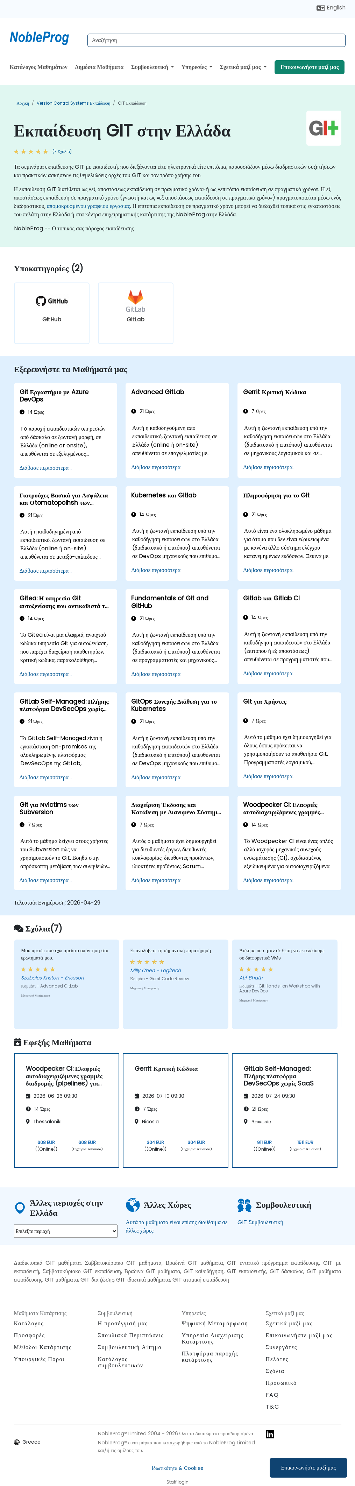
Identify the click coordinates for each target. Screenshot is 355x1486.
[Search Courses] (216, 40)
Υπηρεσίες (195, 67)
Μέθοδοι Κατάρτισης (43, 1347)
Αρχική (23, 103)
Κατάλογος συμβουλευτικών (120, 1362)
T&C (272, 1407)
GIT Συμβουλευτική (260, 1222)
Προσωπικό (281, 1383)
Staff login (177, 1482)
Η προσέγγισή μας (123, 1323)
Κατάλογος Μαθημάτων (39, 67)
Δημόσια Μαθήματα (99, 67)
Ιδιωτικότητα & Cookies (177, 1468)
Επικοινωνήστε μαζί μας (308, 1468)
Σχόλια (275, 1371)
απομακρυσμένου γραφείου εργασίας (88, 206)
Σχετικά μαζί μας (241, 67)
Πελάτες (277, 1359)
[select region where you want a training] (66, 1231)
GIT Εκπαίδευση (132, 103)
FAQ (272, 1395)
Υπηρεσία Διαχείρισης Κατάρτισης (213, 1338)
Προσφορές (29, 1335)
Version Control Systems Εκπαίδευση (73, 103)
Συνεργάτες (281, 1347)
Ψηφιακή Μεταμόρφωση (215, 1323)
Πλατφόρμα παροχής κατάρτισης (210, 1356)
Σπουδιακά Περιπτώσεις (131, 1335)
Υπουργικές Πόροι (39, 1359)
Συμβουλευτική (150, 67)
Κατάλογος (29, 1323)
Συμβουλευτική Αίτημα (130, 1347)
